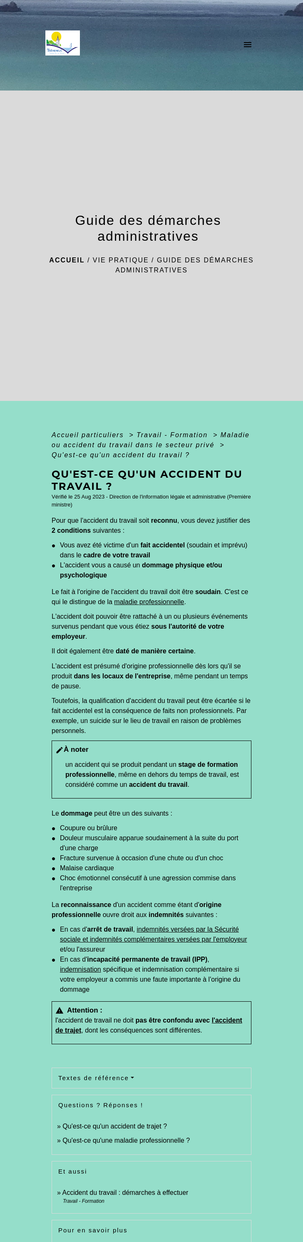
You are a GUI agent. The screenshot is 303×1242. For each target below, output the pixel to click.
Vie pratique (121, 260)
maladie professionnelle (149, 601)
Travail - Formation (174, 434)
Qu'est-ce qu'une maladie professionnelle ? (126, 1140)
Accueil (66, 260)
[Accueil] (65, 45)
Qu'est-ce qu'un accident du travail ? (121, 455)
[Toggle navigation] (248, 45)
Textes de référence (93, 1077)
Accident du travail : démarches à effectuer (125, 1192)
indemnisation (80, 969)
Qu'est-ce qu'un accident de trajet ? (114, 1126)
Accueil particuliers (89, 434)
